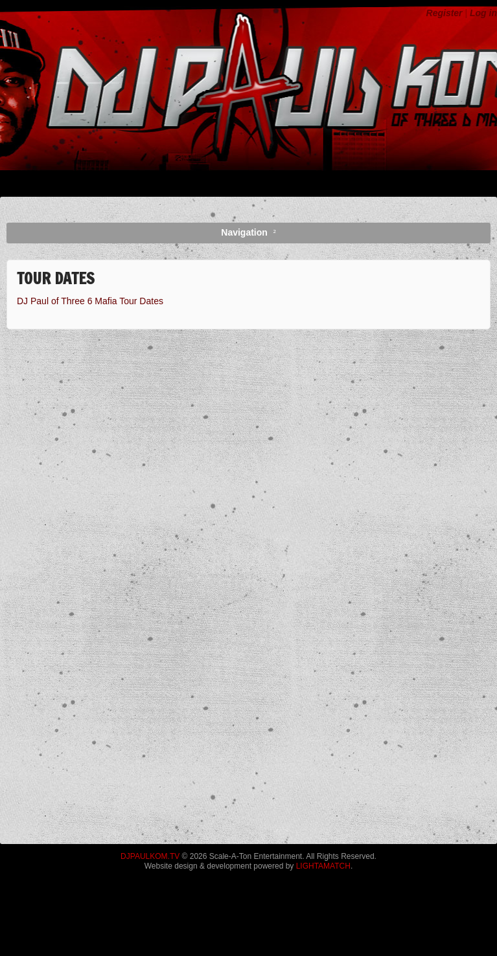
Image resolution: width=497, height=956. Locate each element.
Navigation (244, 232)
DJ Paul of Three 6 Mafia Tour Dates (90, 301)
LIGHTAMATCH (323, 866)
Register (444, 13)
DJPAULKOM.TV (150, 856)
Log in (483, 13)
